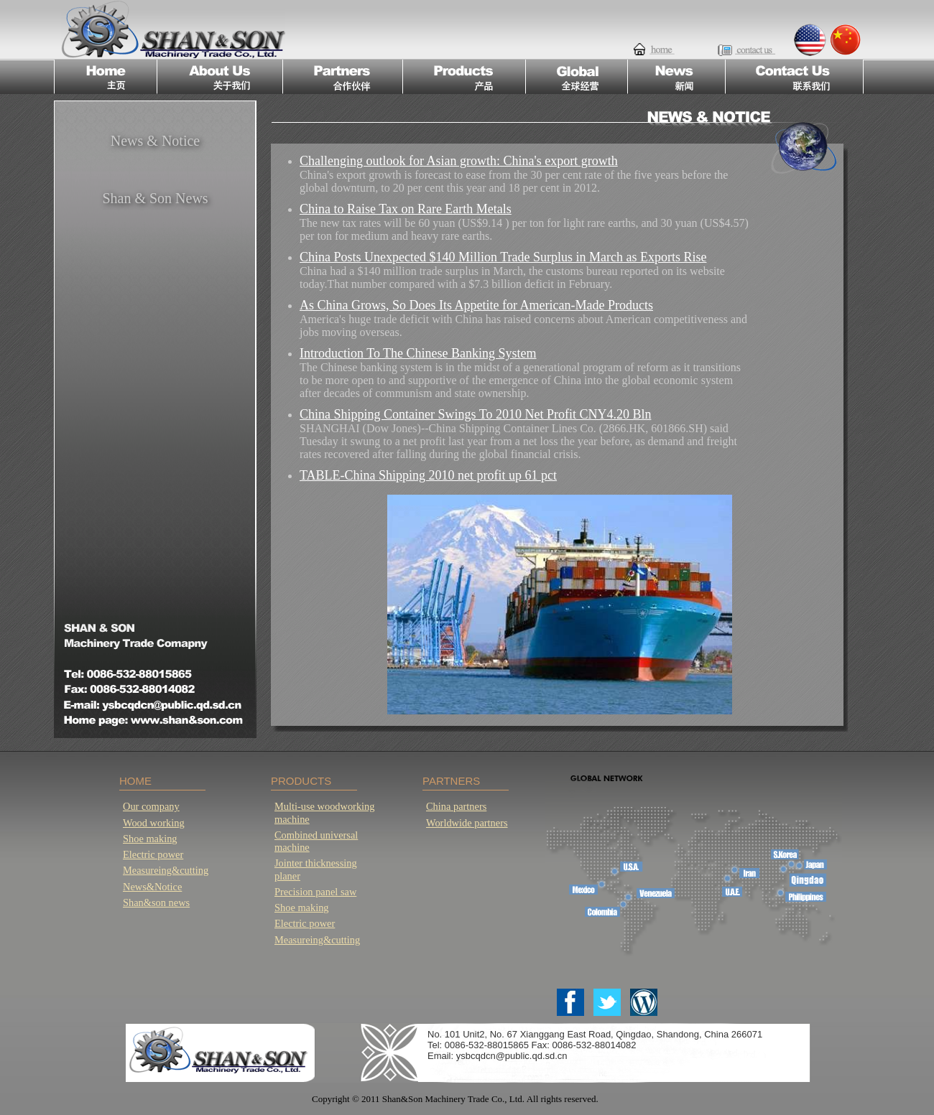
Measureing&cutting (165, 870)
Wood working (154, 823)
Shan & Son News (155, 198)
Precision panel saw (315, 891)
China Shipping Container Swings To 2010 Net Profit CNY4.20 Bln (475, 414)
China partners (456, 806)
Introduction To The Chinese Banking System (418, 353)
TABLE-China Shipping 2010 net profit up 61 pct (428, 475)
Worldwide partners (467, 823)
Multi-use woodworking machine (324, 812)
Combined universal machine (316, 841)
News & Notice (155, 141)
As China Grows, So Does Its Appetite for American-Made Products (476, 305)
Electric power (153, 854)
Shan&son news (156, 902)
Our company (151, 806)
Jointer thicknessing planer (315, 869)
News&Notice (152, 886)
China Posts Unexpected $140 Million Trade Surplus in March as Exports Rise (503, 257)
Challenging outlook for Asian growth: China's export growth (459, 161)
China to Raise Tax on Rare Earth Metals (406, 209)
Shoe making (150, 838)
